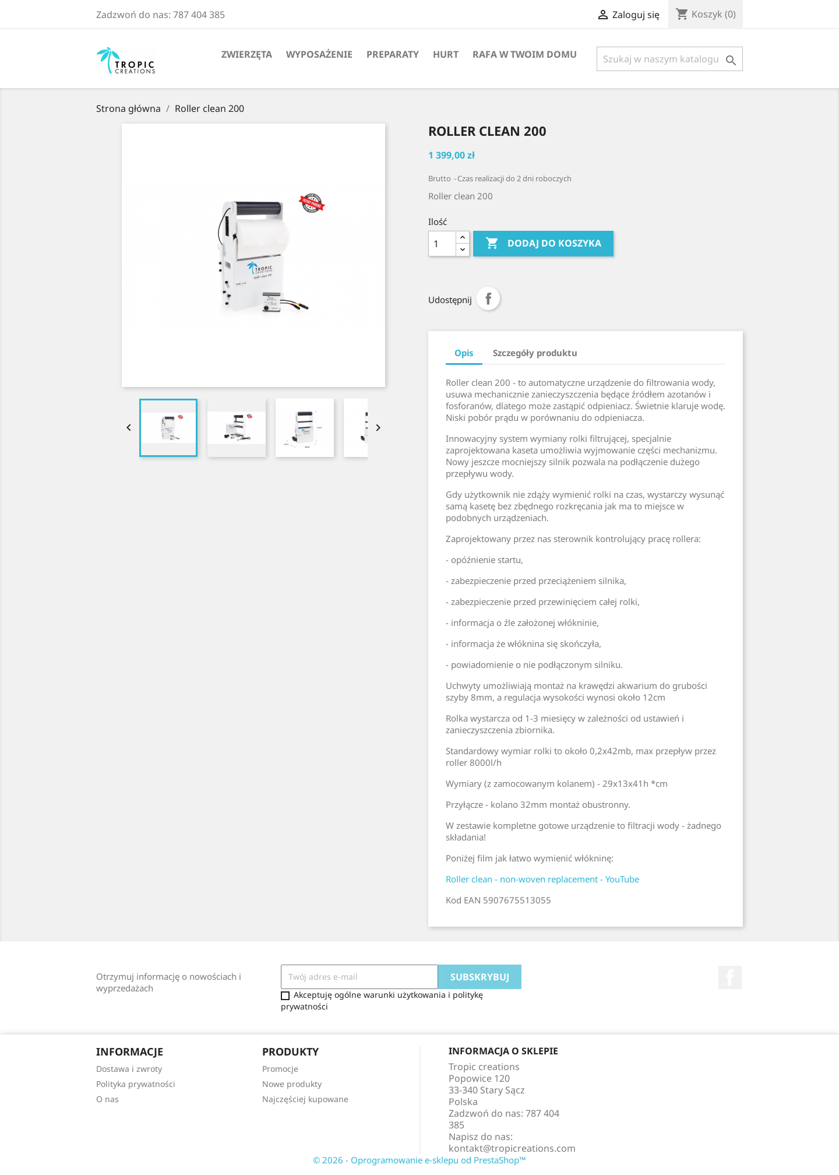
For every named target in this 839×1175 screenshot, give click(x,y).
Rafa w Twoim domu (525, 54)
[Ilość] (442, 243)
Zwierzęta (246, 54)
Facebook (730, 977)
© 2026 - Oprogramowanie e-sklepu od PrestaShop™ (419, 1160)
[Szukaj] (670, 59)
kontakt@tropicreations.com (512, 1148)
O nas (107, 1098)
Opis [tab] (464, 352)
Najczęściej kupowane (305, 1098)
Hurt (446, 54)
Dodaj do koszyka (543, 243)
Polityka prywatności (135, 1083)
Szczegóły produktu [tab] (535, 352)
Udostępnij (488, 298)
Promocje (280, 1068)
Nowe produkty (292, 1083)
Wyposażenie (319, 54)
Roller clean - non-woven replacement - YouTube (542, 879)
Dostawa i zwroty (129, 1068)
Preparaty (392, 54)
